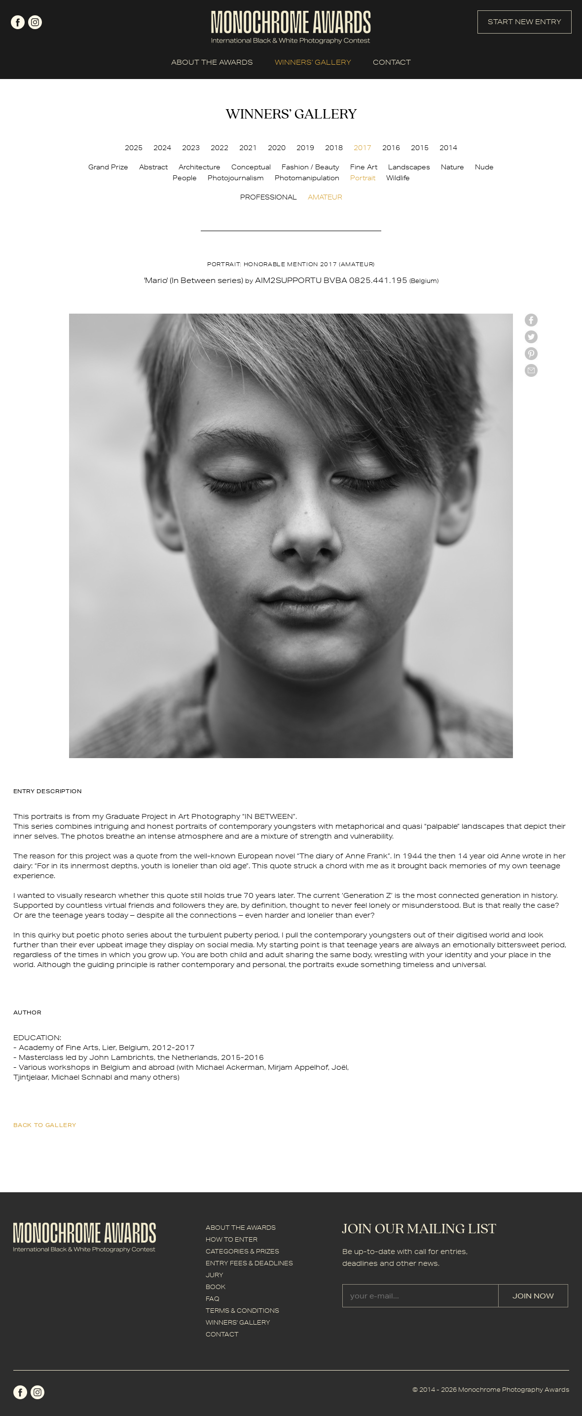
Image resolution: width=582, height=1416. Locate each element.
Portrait (362, 177)
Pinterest (531, 353)
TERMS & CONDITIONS (242, 1310)
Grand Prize (108, 166)
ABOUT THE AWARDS (212, 62)
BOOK (215, 1287)
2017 (362, 147)
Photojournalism (236, 177)
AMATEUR (325, 197)
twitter (531, 336)
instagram (35, 22)
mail (531, 370)
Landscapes (409, 166)
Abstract (153, 166)
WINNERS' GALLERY (313, 62)
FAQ (212, 1299)
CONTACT (392, 62)
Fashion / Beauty (310, 166)
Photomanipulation (307, 177)
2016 (391, 147)
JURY (214, 1275)
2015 (420, 147)
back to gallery (44, 1125)
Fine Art (363, 166)
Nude (484, 166)
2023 (191, 147)
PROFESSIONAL (268, 197)
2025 (134, 147)
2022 (219, 147)
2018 (334, 147)
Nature (452, 166)
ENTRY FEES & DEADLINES (249, 1263)
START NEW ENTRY (524, 21)
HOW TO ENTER (231, 1239)
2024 (162, 147)
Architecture (199, 166)
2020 (277, 147)
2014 (448, 147)
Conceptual (251, 166)
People (185, 177)
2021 (248, 147)
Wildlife (398, 177)
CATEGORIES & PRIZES (242, 1251)
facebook (18, 22)
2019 (305, 147)
